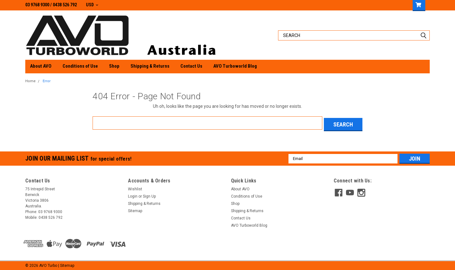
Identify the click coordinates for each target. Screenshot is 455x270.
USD (92, 4)
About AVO (41, 66)
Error (47, 81)
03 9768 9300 (37, 4)
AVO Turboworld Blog (235, 66)
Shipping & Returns (149, 66)
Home (30, 81)
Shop (114, 66)
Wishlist (135, 187)
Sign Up (149, 195)
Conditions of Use (80, 66)
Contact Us (191, 66)
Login (132, 195)
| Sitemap (66, 263)
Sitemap (135, 209)
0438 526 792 (65, 4)
